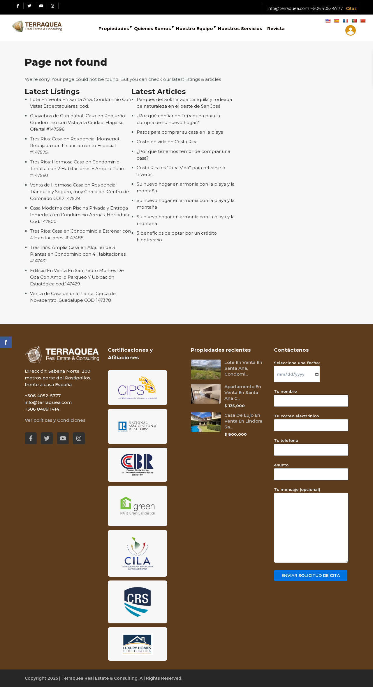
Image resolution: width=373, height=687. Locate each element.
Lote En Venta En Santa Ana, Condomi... (243, 368)
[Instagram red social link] (53, 6)
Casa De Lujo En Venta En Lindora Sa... (243, 421)
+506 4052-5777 (327, 8)
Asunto (311, 470)
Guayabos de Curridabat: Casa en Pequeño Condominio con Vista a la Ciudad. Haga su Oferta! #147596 (77, 122)
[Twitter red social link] (29, 6)
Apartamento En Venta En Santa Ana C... (242, 392)
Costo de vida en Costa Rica (167, 141)
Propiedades (113, 28)
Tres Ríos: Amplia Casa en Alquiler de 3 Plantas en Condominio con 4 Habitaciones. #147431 (78, 254)
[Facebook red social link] (18, 6)
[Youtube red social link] (41, 6)
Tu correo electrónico (311, 421)
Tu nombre (311, 396)
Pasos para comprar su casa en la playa (180, 132)
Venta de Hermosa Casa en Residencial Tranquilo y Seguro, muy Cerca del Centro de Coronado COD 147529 (79, 191)
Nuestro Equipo (194, 28)
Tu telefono (311, 445)
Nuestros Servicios (240, 28)
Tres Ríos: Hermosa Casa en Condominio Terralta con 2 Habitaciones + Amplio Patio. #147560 (77, 168)
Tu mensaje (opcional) (311, 525)
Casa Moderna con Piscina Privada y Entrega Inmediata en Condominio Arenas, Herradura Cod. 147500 (79, 214)
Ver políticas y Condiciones (55, 420)
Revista (276, 28)
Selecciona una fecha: (297, 368)
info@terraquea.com (288, 8)
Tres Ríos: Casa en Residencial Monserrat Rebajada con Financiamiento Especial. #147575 (74, 145)
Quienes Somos (152, 28)
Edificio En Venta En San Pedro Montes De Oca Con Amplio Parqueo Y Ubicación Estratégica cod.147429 (77, 277)
